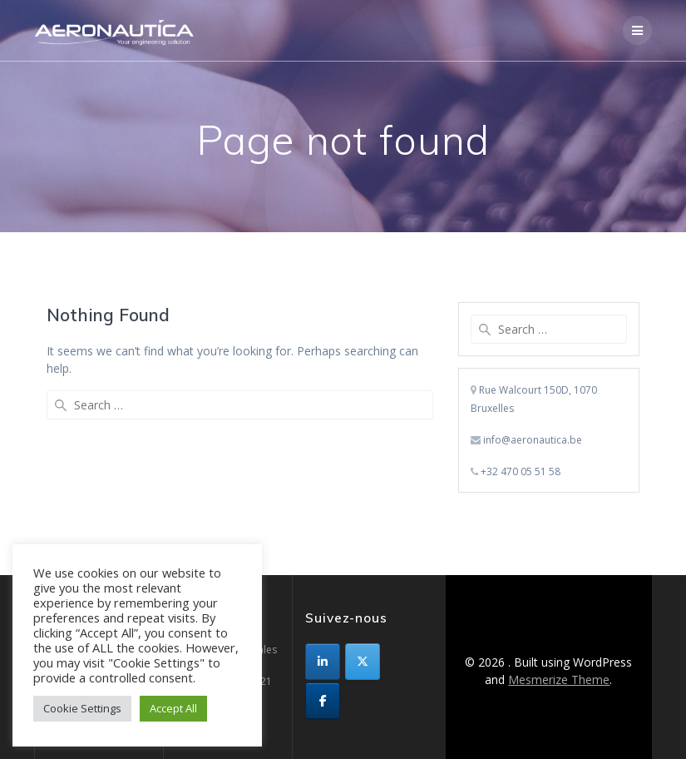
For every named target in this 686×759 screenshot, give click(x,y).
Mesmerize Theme (559, 679)
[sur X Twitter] (362, 661)
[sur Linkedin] (322, 661)
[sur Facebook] (322, 700)
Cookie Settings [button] (82, 708)
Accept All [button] (173, 708)
